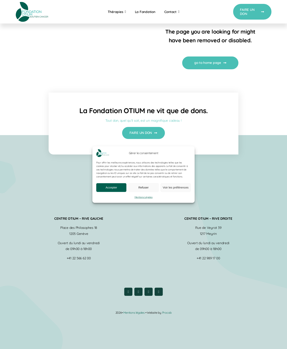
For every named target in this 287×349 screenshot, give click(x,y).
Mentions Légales (144, 197)
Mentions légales (134, 312)
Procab (167, 312)
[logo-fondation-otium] (32, 4)
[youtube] (148, 292)
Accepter (111, 187)
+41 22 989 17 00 (208, 258)
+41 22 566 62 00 (79, 258)
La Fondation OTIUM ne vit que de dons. (143, 110)
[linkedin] (159, 292)
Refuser (143, 187)
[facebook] (128, 292)
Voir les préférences (176, 187)
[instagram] (138, 292)
